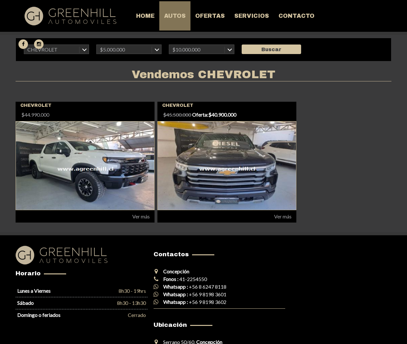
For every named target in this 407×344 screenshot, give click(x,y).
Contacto (276, 16)
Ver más (123, 216)
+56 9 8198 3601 (189, 294)
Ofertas (190, 16)
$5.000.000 (112, 49)
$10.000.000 (186, 49)
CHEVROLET (42, 49)
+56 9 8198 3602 (189, 302)
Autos (155, 16)
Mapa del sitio (28, 332)
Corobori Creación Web (361, 332)
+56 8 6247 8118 (189, 287)
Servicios (231, 16)
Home (125, 16)
